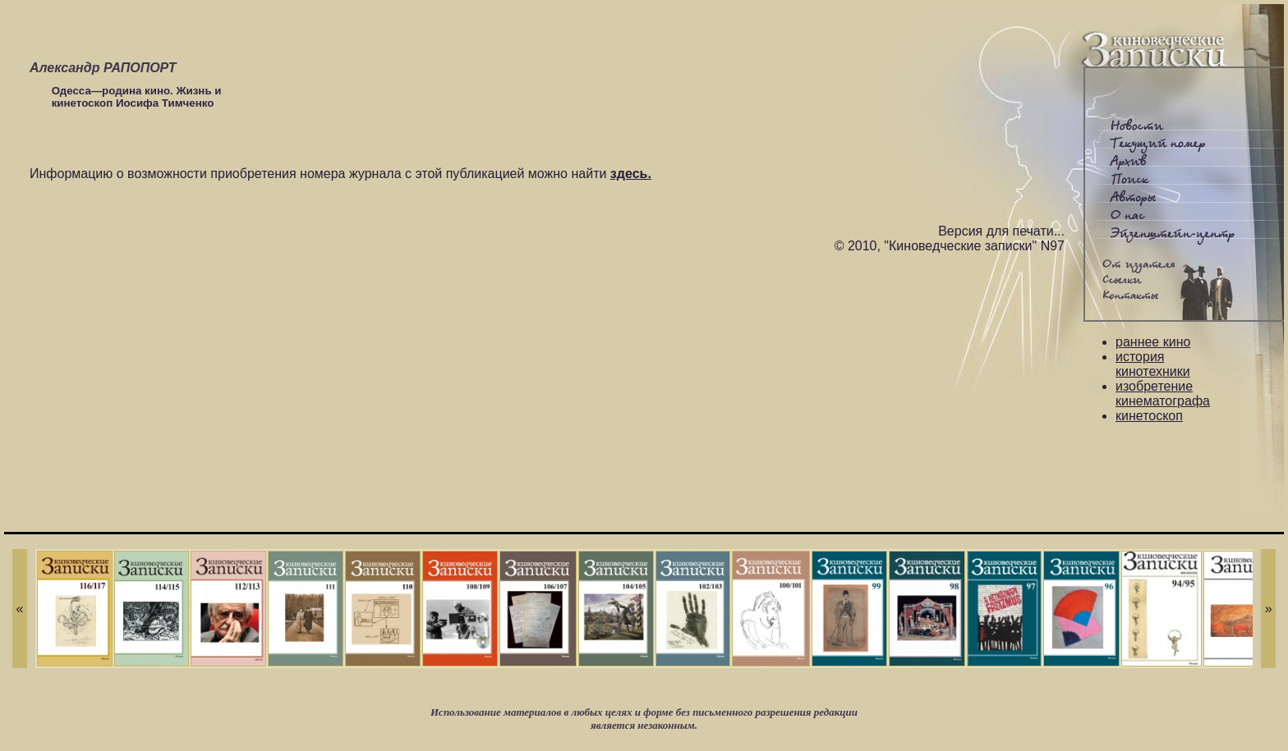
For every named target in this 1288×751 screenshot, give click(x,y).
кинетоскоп (1149, 416)
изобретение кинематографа (1163, 393)
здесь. (630, 174)
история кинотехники (1153, 364)
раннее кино (1153, 342)
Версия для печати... (1001, 231)
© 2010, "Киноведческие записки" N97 (950, 246)
